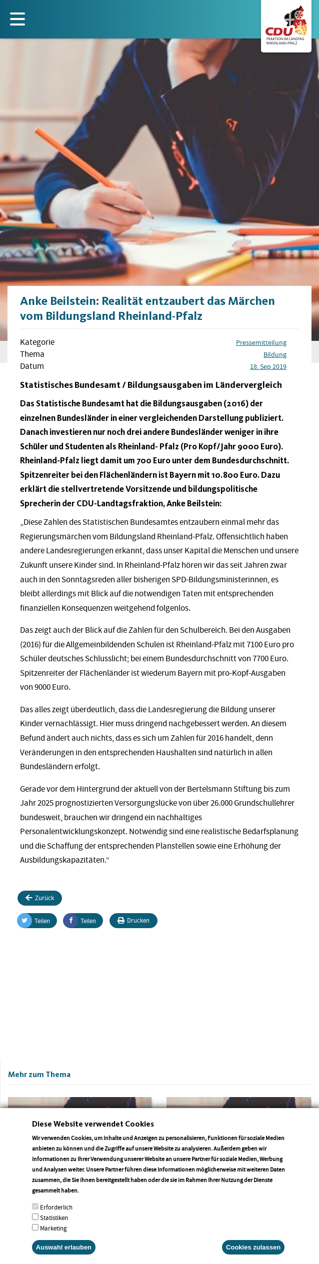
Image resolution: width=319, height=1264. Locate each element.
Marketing (53, 1241)
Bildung (275, 354)
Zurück (40, 898)
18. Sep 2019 (268, 366)
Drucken (134, 920)
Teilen (34, 920)
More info (93, 1203)
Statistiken (54, 1230)
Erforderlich (56, 1220)
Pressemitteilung (261, 342)
